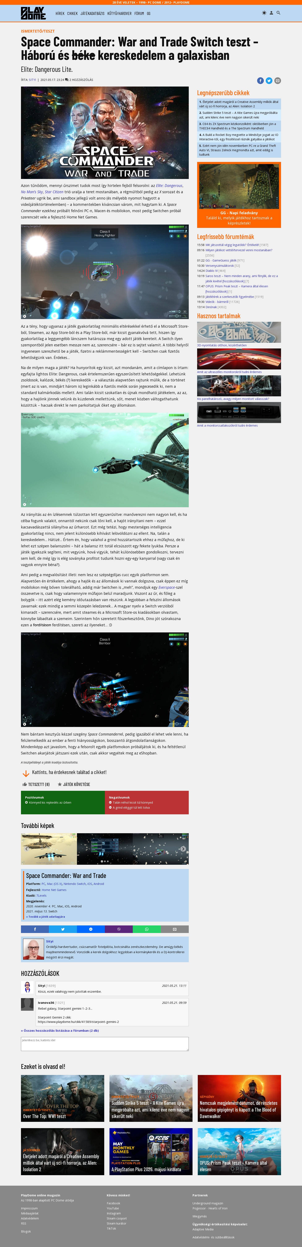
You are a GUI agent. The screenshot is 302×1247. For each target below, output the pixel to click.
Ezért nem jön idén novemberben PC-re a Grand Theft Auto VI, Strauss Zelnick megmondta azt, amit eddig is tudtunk (237, 150)
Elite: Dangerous (169, 185)
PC (43, 884)
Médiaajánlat (30, 1213)
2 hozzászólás (79, 80)
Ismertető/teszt (38, 31)
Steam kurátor (116, 1223)
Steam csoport (117, 1218)
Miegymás (200, 1216)
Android (99, 884)
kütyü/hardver (119, 13)
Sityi (32, 80)
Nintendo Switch (75, 884)
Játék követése (73, 784)
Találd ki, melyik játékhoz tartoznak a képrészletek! (239, 218)
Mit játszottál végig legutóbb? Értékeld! (232, 245)
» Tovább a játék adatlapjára (45, 916)
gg (148, 13)
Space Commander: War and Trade (66, 875)
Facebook (113, 1203)
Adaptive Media (203, 1229)
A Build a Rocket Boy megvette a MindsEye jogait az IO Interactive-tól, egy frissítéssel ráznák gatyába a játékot (238, 137)
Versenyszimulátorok (220, 266)
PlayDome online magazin (40, 1195)
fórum (139, 13)
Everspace (167, 587)
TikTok (111, 1228)
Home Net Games (54, 890)
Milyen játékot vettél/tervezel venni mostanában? (239, 250)
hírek (60, 13)
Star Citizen (54, 191)
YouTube (113, 1208)
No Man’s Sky (32, 191)
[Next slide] (183, 849)
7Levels (41, 895)
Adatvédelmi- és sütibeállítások (213, 1237)
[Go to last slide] (26, 849)
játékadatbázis (92, 13)
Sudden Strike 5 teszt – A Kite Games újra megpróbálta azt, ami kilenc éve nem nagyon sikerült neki (238, 115)
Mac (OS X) (54, 884)
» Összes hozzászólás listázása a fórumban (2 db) (60, 1030)
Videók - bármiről (217, 302)
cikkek (72, 13)
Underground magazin (208, 1203)
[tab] (102, 861)
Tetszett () (35, 784)
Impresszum (29, 1208)
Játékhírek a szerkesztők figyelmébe (230, 297)
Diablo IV (212, 271)
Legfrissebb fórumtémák (225, 236)
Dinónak (211, 307)
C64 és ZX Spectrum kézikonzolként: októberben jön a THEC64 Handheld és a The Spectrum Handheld (237, 126)
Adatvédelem (30, 1218)
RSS (23, 1223)
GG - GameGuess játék (221, 260)
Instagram (114, 1213)
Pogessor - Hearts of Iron (210, 1208)
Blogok (26, 1231)
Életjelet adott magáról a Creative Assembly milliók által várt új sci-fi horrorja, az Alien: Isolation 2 (238, 104)
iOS (89, 884)
